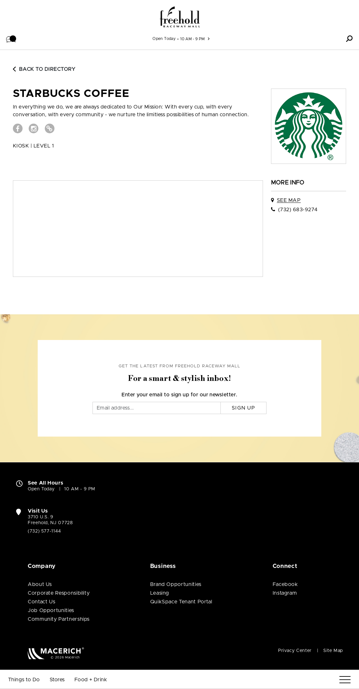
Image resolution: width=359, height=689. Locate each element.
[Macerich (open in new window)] (56, 653)
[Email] (156, 408)
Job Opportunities (51, 610)
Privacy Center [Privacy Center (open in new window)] (295, 650)
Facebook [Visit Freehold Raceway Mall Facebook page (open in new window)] (285, 584)
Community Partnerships (59, 619)
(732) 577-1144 (44, 531)
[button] (11, 38)
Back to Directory (44, 69)
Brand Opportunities (175, 584)
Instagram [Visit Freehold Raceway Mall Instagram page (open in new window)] (285, 593)
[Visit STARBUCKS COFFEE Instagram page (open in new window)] (33, 128)
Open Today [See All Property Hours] (164, 39)
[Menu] (345, 679)
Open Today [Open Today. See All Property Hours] (41, 489)
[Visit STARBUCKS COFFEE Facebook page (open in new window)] (18, 128)
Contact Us (41, 601)
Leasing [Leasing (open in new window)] (159, 593)
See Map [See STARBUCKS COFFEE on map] (289, 200)
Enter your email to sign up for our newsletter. (179, 394)
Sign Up (243, 408)
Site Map (333, 650)
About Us (40, 584)
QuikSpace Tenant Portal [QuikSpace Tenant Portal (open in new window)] (181, 601)
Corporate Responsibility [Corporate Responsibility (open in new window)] (59, 593)
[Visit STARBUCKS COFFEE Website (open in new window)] (49, 128)
